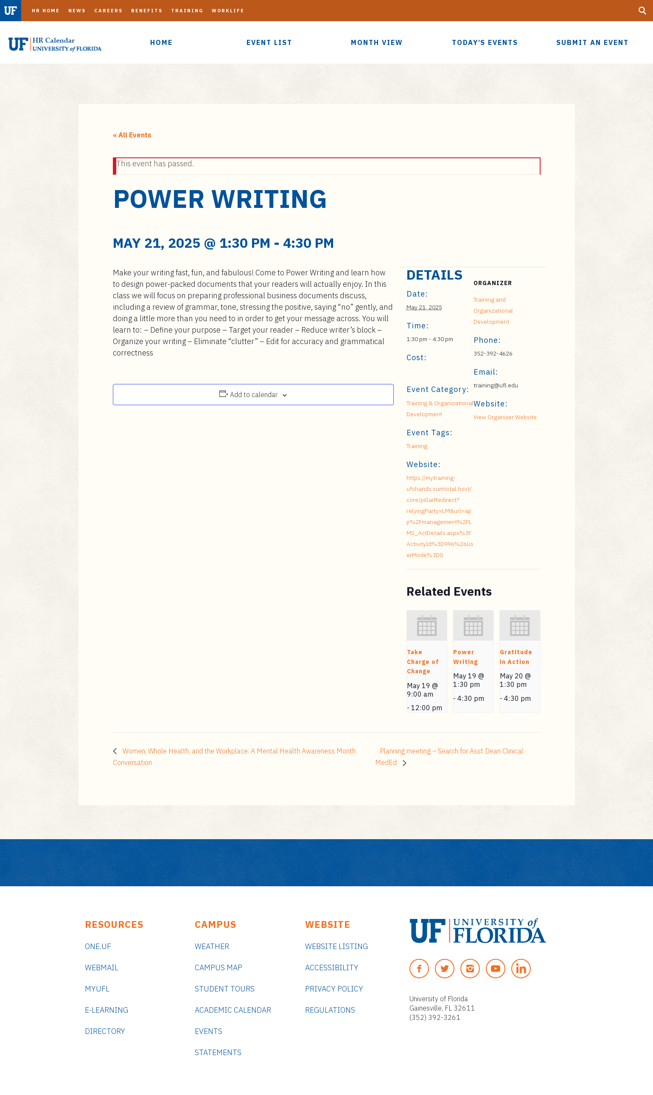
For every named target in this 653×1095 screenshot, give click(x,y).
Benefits (147, 11)
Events (208, 1031)
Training (187, 11)
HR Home (46, 11)
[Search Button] (642, 10)
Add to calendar (253, 394)
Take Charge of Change (423, 661)
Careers (108, 11)
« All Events (132, 135)
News (77, 11)
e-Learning (106, 1010)
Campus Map (218, 967)
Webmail (101, 967)
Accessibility (332, 967)
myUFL (97, 989)
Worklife (228, 11)
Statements (218, 1052)
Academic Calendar (233, 1010)
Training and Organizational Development (493, 310)
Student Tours (225, 989)
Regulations (330, 1010)
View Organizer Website (505, 417)
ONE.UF (98, 946)
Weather (212, 946)
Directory (105, 1031)
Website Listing (336, 946)
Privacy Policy (334, 989)
